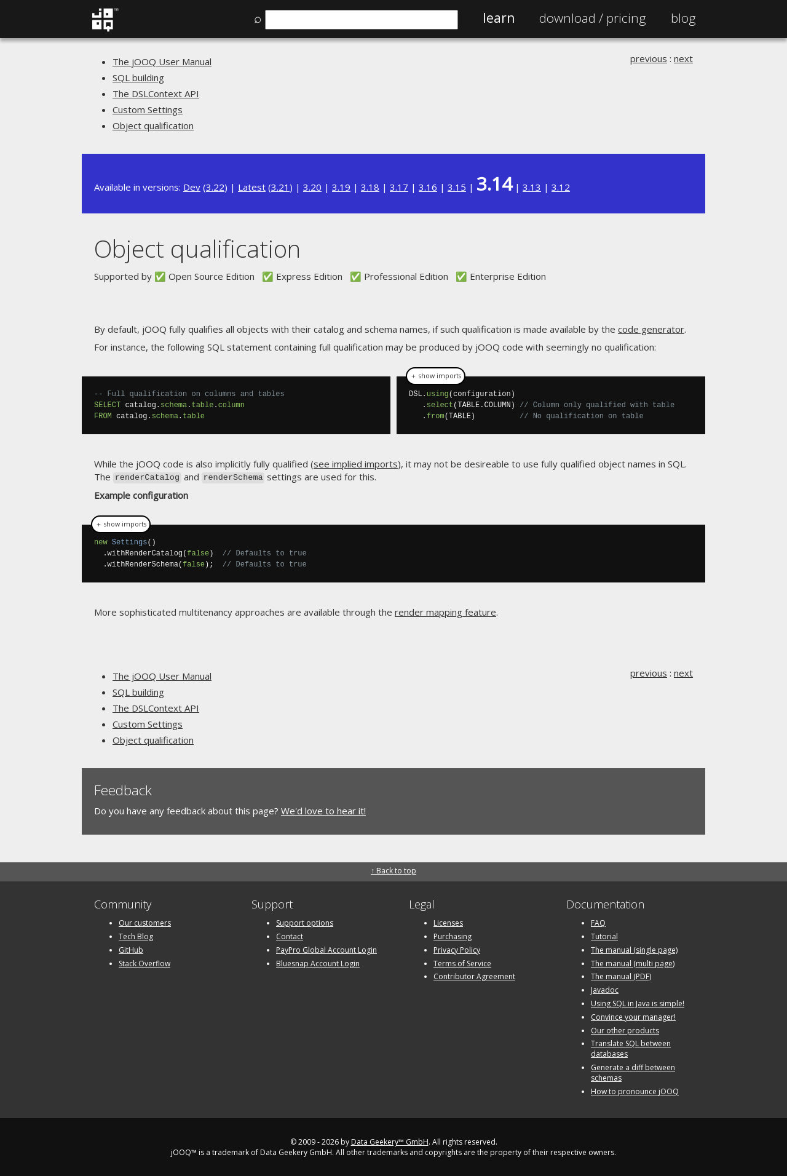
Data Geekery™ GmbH (390, 1140)
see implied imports (356, 464)
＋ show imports (435, 375)
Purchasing (452, 935)
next (683, 58)
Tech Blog (136, 935)
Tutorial (604, 935)
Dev (191, 187)
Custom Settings (148, 109)
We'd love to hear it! (323, 810)
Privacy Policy (456, 949)
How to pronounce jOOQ (635, 1090)
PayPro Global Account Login (326, 949)
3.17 (399, 187)
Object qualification (153, 125)
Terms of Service (462, 962)
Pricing (592, 17)
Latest (252, 187)
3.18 (370, 187)
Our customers (145, 921)
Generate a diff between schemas (633, 1071)
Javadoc (605, 988)
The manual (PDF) (621, 975)
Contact (289, 935)
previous (648, 58)
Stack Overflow (144, 962)
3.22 (215, 187)
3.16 (428, 187)
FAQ (598, 921)
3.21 (280, 187)
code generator (651, 329)
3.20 (312, 187)
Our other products (625, 1029)
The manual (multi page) (632, 962)
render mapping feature (445, 611)
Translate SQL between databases (631, 1047)
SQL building (138, 77)
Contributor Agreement (474, 975)
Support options (304, 921)
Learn (499, 17)
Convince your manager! (633, 1016)
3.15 (457, 187)
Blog (683, 17)
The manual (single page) (634, 949)
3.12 (561, 187)
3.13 (532, 187)
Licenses (448, 921)
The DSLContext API (156, 93)
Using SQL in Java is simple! (637, 1002)
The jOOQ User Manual (162, 61)
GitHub (131, 949)
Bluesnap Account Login (318, 962)
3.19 (341, 187)
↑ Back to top (393, 869)
